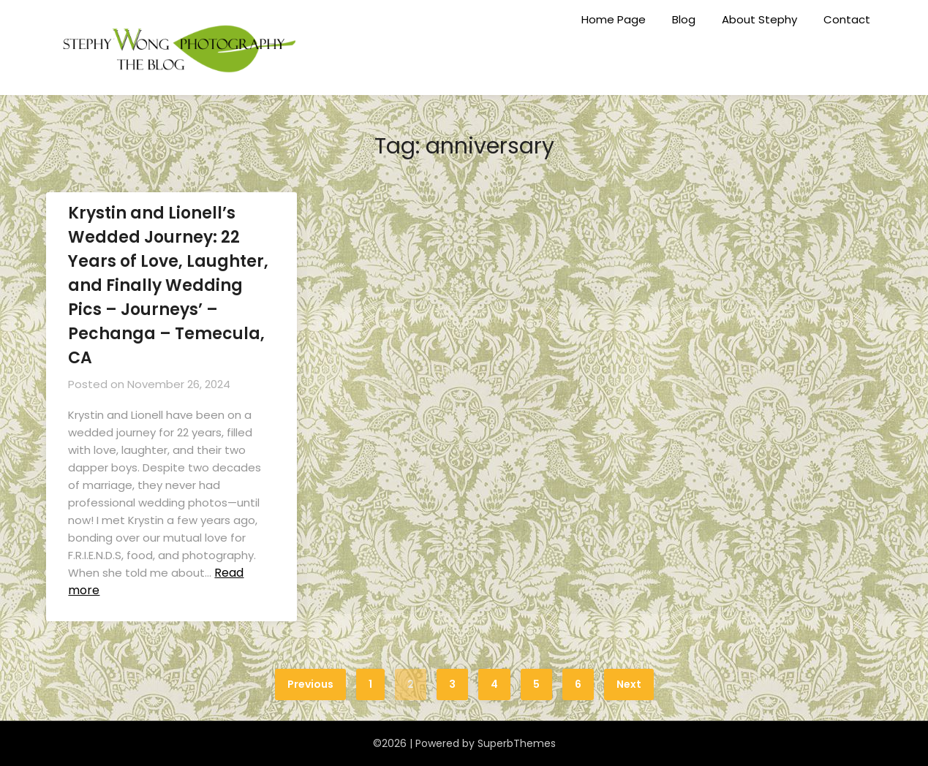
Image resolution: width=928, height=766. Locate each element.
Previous (310, 684)
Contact (846, 19)
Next (628, 684)
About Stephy (759, 19)
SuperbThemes (517, 743)
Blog (683, 19)
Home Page (613, 19)
